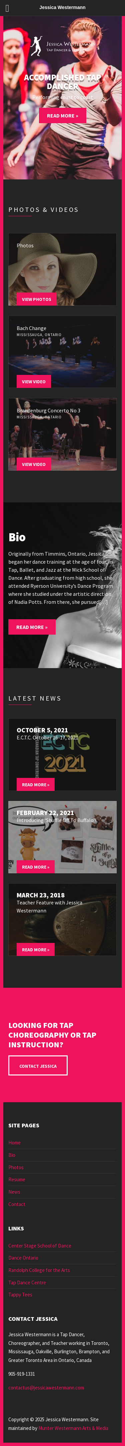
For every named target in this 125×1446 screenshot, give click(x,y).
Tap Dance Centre (27, 1282)
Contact (16, 1204)
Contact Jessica (38, 1066)
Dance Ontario (23, 1258)
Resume (16, 1179)
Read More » (62, 115)
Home (14, 1142)
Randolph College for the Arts (39, 1270)
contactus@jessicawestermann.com (46, 1387)
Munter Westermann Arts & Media (73, 1428)
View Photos (36, 299)
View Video (34, 382)
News (14, 1192)
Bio (11, 1155)
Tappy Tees (20, 1294)
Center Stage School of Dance (39, 1245)
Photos (16, 1167)
